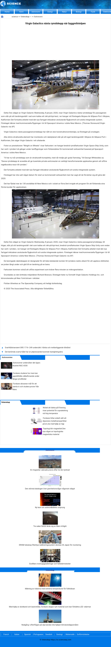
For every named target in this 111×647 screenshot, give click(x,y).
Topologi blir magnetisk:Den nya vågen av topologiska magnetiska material (54, 431)
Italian (16, 634)
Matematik (70, 634)
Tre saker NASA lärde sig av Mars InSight (50, 519)
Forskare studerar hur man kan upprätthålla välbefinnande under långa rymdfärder (26, 376)
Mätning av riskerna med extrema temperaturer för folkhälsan (50, 582)
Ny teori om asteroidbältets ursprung (50, 501)
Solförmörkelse (83, 634)
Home (7, 12)
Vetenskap (25, 17)
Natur (64, 12)
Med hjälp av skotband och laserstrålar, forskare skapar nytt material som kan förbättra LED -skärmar (50, 600)
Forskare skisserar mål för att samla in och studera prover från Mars (26, 387)
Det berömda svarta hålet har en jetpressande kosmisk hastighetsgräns (34, 352)
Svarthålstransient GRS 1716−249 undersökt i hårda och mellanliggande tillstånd (37, 347)
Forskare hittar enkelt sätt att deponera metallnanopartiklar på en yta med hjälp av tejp (55, 421)
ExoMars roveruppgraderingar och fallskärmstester (50, 557)
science (15, 17)
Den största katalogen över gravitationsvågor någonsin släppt (50, 482)
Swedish (48, 634)
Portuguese (38, 634)
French (6, 634)
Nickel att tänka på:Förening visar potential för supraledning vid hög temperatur (55, 410)
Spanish (27, 634)
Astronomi (36, 12)
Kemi (21, 12)
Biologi (79, 12)
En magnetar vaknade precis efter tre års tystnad (50, 463)
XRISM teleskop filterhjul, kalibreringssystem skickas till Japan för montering (50, 538)
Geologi (59, 634)
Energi (50, 12)
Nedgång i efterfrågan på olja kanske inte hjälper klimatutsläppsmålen (50, 618)
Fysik (93, 12)
